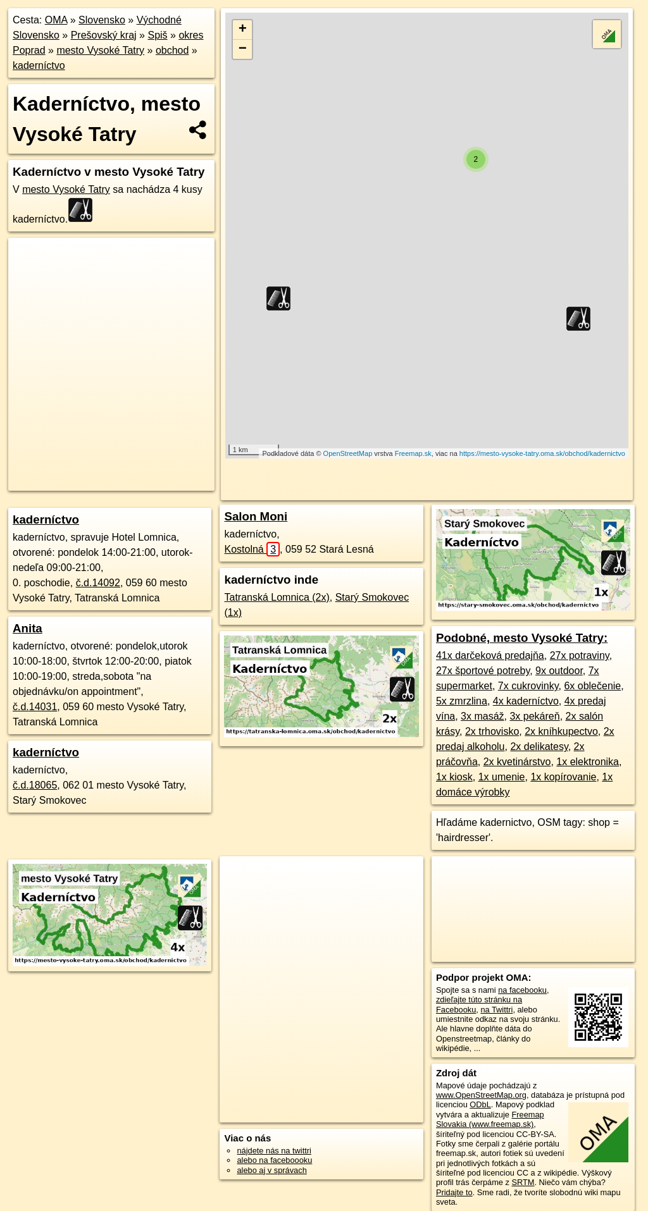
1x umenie (501, 776)
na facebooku (522, 990)
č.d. (98, 582)
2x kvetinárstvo (517, 761)
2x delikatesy (539, 746)
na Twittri (496, 1009)
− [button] (243, 49)
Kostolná (252, 549)
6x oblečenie (592, 685)
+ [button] (243, 29)
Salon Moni (255, 516)
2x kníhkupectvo (561, 731)
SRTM (522, 1182)
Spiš (157, 35)
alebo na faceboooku (274, 1160)
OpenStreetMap (348, 453)
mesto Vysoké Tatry (100, 50)
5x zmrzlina (461, 701)
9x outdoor (559, 670)
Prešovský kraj (104, 35)
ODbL (480, 1104)
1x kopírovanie (563, 776)
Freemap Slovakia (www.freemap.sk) (490, 1119)
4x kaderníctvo (526, 701)
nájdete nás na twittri (274, 1150)
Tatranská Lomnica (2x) (276, 597)
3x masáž (482, 716)
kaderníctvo (39, 65)
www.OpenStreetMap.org (481, 1095)
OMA (56, 20)
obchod (172, 50)
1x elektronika (587, 761)
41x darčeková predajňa (490, 655)
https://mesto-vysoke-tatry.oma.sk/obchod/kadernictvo (542, 453)
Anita (27, 628)
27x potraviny (579, 655)
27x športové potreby (483, 670)
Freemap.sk (413, 453)
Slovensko (101, 20)
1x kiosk (454, 776)
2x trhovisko (492, 731)
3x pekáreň (534, 716)
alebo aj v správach (271, 1170)
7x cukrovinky (528, 685)
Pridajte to (454, 1192)
